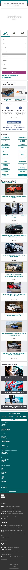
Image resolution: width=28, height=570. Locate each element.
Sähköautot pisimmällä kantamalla (14, 125)
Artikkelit (25, 416)
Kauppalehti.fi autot (4, 453)
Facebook (4, 485)
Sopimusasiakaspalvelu (5, 441)
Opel (2, 474)
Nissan (2, 473)
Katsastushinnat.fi (4, 446)
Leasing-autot (18, 416)
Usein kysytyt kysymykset (5, 459)
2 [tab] (13, 117)
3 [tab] (15, 117)
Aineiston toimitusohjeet (5, 438)
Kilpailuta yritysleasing (5, 430)
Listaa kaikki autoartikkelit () (8, 182)
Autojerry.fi (3, 445)
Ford (2, 469)
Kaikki (23, 175)
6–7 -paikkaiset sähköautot (19, 127)
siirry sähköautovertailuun (14, 122)
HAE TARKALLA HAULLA (6, 77)
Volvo (2, 480)
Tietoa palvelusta (4, 457)
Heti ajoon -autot (4, 426)
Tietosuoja (3, 461)
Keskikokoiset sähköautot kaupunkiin (14, 129)
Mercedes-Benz (4, 472)
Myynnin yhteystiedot (5, 440)
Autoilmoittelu (3, 436)
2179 (13, 182)
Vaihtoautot (3, 416)
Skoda (2, 476)
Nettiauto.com (3, 448)
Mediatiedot (3, 434)
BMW (2, 468)
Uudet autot (10, 416)
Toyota (2, 477)
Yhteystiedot (3, 462)
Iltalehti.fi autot (4, 452)
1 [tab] (11, 117)
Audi (2, 467)
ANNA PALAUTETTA (14, 419)
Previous (2, 93)
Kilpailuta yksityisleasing (5, 429)
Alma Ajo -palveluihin (12, 491)
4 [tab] (16, 117)
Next (26, 93)
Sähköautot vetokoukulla (8, 127)
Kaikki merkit (3, 481)
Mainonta (3, 437)
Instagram (4, 487)
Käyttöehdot (3, 460)
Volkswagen (3, 478)
